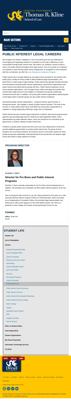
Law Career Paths (12, 270)
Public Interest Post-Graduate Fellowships (20, 296)
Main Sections (12, 40)
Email (7, 219)
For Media (14, 377)
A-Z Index (6, 377)
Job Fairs (9, 274)
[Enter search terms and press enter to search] (35, 33)
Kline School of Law (10, 46)
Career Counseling (12, 257)
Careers (33, 46)
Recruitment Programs (13, 277)
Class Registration (11, 331)
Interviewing (10, 263)
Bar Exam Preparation (13, 340)
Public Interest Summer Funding (17, 300)
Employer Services (12, 318)
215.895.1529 (7, 396)
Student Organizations (13, 335)
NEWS (21, 358)
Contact (39, 377)
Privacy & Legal (30, 377)
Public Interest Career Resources (17, 288)
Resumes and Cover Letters (15, 260)
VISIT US (13, 358)
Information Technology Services (17, 345)
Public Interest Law (12, 284)
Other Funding (11, 304)
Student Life (23, 46)
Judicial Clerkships (12, 280)
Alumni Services (11, 321)
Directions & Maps (48, 377)
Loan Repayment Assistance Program (42, 72)
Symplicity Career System (14, 311)
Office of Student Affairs (13, 326)
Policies (8, 308)
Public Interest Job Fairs (14, 292)
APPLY (6, 358)
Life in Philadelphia (12, 240)
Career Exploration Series (14, 267)
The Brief (8, 349)
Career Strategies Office (46, 46)
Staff (7, 314)
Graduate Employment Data (15, 249)
